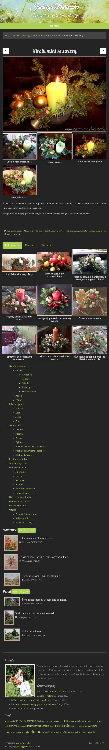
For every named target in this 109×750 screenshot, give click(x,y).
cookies (37, 746)
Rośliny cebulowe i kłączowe (29, 446)
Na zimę (19, 484)
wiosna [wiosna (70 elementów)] (73, 732)
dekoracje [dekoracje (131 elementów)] (32, 721)
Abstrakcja (27, 374)
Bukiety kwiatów (19, 708)
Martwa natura (29, 391)
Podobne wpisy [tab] (12, 245)
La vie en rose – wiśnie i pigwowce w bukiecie (33, 704)
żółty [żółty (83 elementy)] (93, 732)
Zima (18, 421)
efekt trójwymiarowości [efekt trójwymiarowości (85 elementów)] (92, 721)
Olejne (18, 370)
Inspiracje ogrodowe (19, 459)
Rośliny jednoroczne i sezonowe (31, 450)
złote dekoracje (100, 231)
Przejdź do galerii (26, 530)
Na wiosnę (20, 472)
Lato (17, 412)
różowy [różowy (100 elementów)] (66, 732)
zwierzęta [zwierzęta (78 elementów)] (87, 732)
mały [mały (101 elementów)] (52, 726)
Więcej (12, 509)
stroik (76, 231)
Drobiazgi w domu (30, 35)
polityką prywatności (24, 746)
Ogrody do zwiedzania (20, 497)
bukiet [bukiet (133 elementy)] (17, 721)
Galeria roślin (15, 425)
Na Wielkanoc (22, 493)
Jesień (18, 417)
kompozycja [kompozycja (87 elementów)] (21, 726)
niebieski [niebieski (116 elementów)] (60, 725)
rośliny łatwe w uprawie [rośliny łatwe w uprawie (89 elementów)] (52, 732)
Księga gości (21, 518)
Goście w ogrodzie (18, 463)
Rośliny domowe (23, 455)
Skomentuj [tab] (47, 245)
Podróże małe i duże (19, 501)
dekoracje (30, 231)
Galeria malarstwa (18, 366)
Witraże (19, 400)
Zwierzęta (26, 387)
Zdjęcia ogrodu (16, 404)
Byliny (18, 442)
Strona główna (12, 35)
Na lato (18, 476)
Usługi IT (100, 743)
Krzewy (19, 434)
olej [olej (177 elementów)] (68, 725)
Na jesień (19, 480)
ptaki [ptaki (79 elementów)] (27, 732)
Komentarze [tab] (31, 245)
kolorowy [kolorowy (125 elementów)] (10, 725)
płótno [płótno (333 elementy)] (35, 731)
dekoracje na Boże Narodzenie (46, 231)
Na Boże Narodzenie (50, 35)
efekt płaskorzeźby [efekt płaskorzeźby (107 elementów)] (72, 721)
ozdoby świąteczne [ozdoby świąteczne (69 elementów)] (77, 726)
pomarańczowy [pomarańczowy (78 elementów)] (18, 732)
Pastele (18, 395)
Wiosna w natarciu (46, 696)
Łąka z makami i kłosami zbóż (51, 691)
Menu (54, 25)
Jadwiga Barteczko (54, 7)
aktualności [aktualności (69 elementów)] (9, 721)
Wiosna (19, 408)
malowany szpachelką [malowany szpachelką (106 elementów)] (38, 725)
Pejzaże (25, 383)
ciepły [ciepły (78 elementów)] (23, 721)
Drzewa (19, 429)
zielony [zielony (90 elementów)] (79, 732)
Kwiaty (25, 379)
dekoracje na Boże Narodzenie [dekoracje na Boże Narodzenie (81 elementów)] (50, 721)
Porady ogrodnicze (18, 505)
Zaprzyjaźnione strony (26, 514)
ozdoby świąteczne (66, 231)
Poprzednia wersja (24, 522)
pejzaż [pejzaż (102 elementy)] (88, 726)
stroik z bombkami (86, 231)
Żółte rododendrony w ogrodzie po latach (31, 700)
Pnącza (18, 438)
